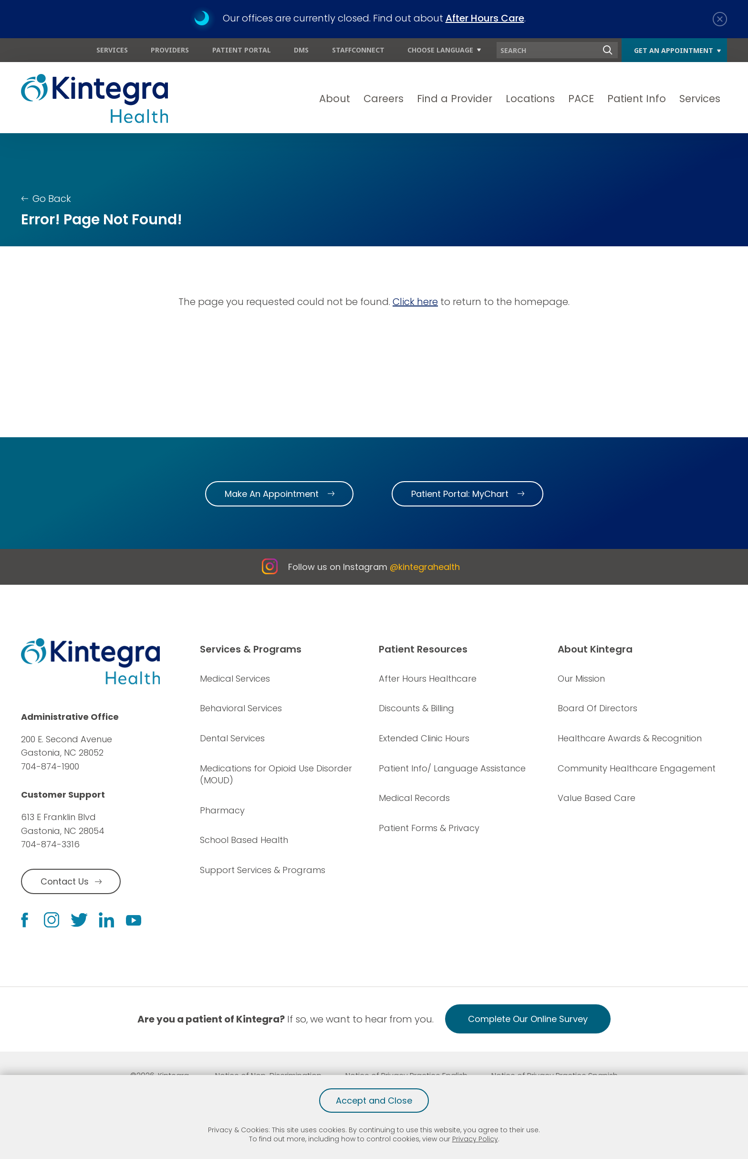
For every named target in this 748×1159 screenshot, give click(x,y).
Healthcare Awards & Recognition (630, 738)
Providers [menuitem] (170, 49)
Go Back (51, 198)
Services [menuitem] (112, 49)
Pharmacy (222, 810)
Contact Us (65, 881)
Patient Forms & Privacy (429, 828)
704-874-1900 (50, 766)
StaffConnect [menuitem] (358, 49)
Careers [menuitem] (384, 98)
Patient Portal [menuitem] (241, 49)
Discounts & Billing (416, 708)
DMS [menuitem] (301, 49)
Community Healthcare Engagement (637, 768)
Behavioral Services (241, 708)
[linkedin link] (106, 919)
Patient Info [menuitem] (636, 98)
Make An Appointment (272, 494)
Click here (415, 301)
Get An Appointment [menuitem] (673, 50)
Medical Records (414, 798)
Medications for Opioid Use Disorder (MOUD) (276, 774)
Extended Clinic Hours (424, 738)
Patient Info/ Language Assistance (452, 768)
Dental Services (232, 738)
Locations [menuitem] (530, 98)
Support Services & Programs (262, 870)
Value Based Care (596, 798)
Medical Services (235, 679)
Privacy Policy (475, 1139)
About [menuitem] (334, 98)
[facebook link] (24, 920)
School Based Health (244, 840)
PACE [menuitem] (581, 98)
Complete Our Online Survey (528, 1018)
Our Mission (581, 679)
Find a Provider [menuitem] (454, 98)
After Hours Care (485, 18)
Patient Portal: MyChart (460, 494)
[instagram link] (51, 919)
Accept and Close (374, 1100)
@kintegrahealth (425, 567)
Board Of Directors (597, 708)
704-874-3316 (50, 844)
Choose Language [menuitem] (440, 49)
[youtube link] (133, 919)
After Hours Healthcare (428, 679)
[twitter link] (79, 920)
